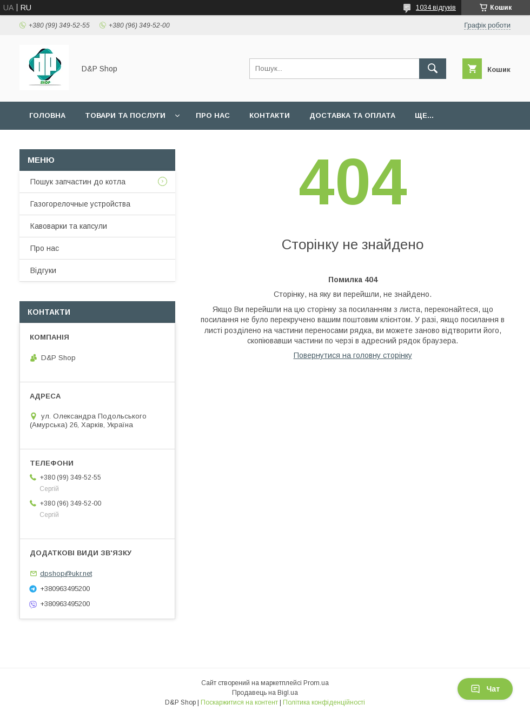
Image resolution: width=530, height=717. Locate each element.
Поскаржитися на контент (239, 702)
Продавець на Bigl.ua (265, 692)
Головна (47, 115)
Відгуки (43, 270)
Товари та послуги (125, 115)
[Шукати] (432, 68)
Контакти (269, 115)
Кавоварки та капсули (68, 226)
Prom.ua (316, 683)
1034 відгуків (436, 7)
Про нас (213, 115)
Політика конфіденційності (324, 702)
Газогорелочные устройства (80, 204)
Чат (485, 689)
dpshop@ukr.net (66, 573)
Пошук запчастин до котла (77, 181)
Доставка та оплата (352, 115)
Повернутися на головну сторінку (353, 355)
